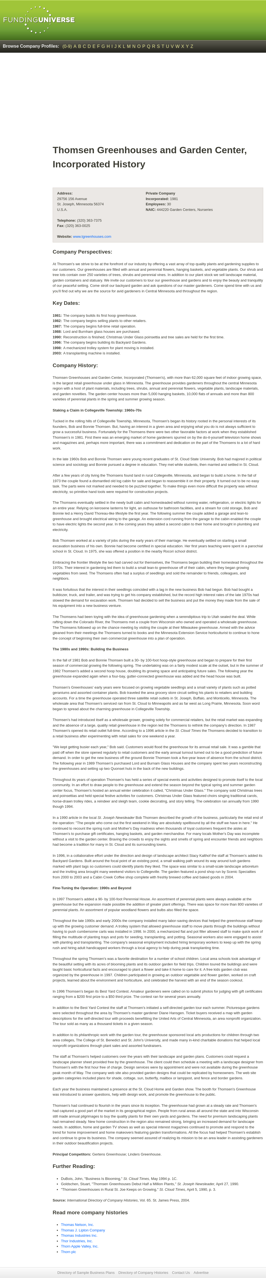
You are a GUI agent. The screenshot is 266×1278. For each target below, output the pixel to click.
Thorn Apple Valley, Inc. (79, 1246)
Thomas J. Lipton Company (83, 1230)
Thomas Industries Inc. (79, 1235)
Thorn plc (68, 1252)
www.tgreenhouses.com (92, 236)
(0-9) (67, 46)
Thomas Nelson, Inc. (77, 1225)
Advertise (201, 1273)
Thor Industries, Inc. (77, 1241)
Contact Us (181, 1273)
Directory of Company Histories (143, 1273)
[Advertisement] (158, 101)
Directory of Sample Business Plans (86, 1273)
